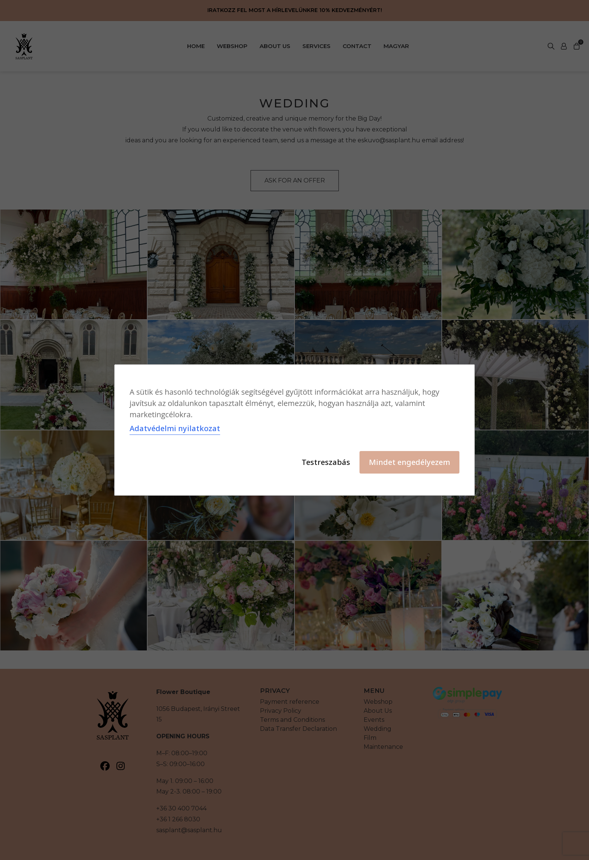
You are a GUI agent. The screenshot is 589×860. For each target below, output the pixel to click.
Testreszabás (326, 462)
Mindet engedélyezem (409, 462)
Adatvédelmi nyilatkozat (175, 428)
